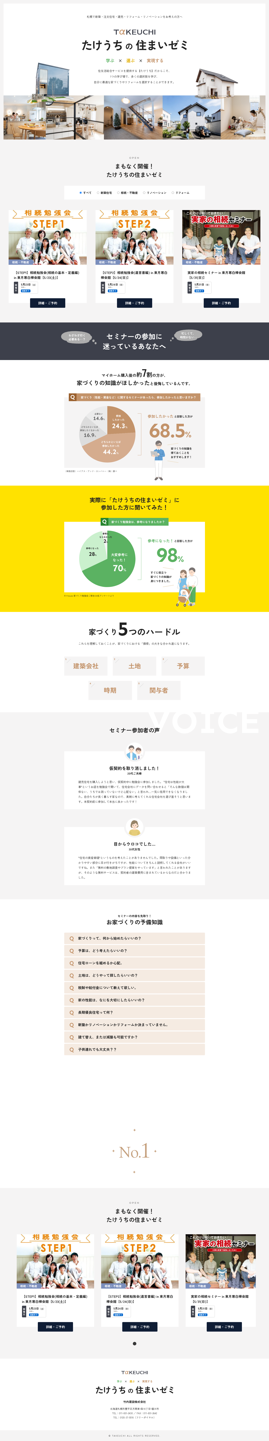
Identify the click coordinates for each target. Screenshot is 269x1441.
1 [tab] (134, 1343)
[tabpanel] (55, 1280)
